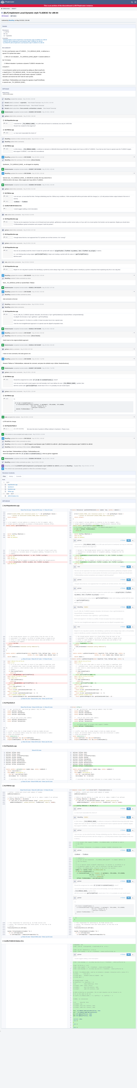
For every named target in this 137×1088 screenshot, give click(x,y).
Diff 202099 (27, 359)
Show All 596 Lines (36, 781)
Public (14, 16)
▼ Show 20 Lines (48, 510)
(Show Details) (35, 160)
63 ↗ (6, 429)
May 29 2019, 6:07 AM (26, 349)
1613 (6, 201)
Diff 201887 (27, 333)
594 (5, 123)
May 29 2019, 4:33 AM (48, 185)
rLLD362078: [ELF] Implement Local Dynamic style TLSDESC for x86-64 (23, 42)
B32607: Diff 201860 (35, 169)
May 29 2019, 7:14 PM (48, 368)
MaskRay (11, 20)
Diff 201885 (27, 291)
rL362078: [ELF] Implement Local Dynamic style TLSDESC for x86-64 (22, 41)
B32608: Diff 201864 (35, 185)
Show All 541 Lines (36, 698)
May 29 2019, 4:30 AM (38, 173)
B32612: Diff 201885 (35, 328)
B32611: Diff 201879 (35, 287)
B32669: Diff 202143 (35, 458)
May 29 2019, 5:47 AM (48, 287)
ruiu (6, 33)
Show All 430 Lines (37, 707)
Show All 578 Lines (37, 510)
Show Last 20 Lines (47, 698)
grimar (7, 32)
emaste (39, 108)
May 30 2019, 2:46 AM (38, 438)
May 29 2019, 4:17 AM (38, 139)
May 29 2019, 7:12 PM (38, 359)
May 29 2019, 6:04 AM (48, 345)
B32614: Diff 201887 (35, 345)
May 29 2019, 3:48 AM (29, 116)
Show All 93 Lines (36, 742)
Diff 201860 (27, 157)
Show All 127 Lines (37, 659)
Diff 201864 (27, 173)
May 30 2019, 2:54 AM (37, 462)
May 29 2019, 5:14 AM (29, 189)
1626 (6, 379)
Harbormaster (9, 112)
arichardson (33, 108)
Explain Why (77, 466)
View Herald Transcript (34, 102)
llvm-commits (24, 108)
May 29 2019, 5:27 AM (29, 230)
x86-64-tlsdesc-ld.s (13, 496)
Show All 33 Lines (36, 750)
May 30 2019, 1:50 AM (29, 372)
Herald (7, 102)
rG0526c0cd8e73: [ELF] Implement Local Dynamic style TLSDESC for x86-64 (25, 39)
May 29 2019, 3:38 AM (48, 112)
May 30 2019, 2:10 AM (27, 417)
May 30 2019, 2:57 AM (88, 466)
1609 (6, 133)
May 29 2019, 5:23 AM (28, 214)
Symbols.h (11, 487)
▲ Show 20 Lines (26, 659)
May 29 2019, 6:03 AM (38, 333)
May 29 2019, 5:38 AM (28, 262)
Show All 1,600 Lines (37, 790)
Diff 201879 (27, 275)
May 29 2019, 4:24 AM (38, 157)
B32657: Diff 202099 (35, 368)
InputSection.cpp (12, 484)
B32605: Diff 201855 (35, 112)
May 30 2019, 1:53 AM (29, 391)
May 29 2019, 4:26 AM (48, 169)
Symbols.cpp (11, 489)
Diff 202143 (27, 438)
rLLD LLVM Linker (8, 94)
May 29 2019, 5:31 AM (29, 243)
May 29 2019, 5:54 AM (38, 291)
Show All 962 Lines (36, 937)
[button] (135, 2)
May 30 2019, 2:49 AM (48, 458)
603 (5, 222)
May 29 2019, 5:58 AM (48, 328)
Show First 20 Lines (26, 510)
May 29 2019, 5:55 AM (38, 304)
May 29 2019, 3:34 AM (29, 99)
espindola (8, 35)
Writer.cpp (11, 491)
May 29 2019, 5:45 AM (38, 275)
